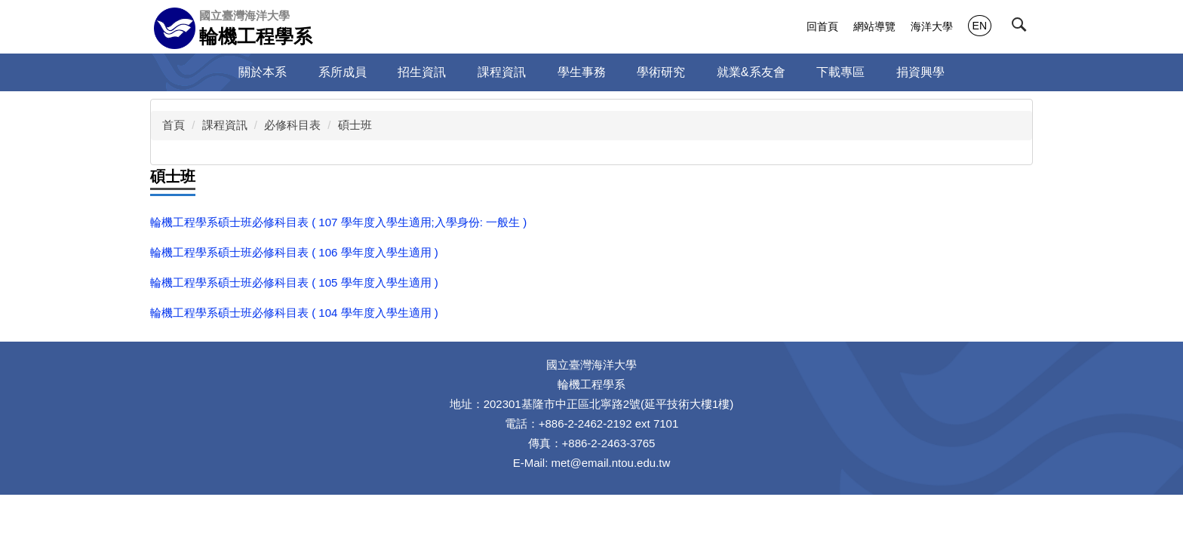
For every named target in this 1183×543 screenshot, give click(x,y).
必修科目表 (292, 124)
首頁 (173, 124)
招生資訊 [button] (422, 72)
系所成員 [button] (342, 72)
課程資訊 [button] (502, 72)
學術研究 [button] (661, 72)
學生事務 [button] (582, 72)
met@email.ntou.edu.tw (611, 462)
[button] (1022, 27)
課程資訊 (224, 124)
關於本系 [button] (262, 72)
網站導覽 (874, 26)
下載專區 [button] (840, 72)
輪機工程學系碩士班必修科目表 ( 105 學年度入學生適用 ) (294, 282)
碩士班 (355, 124)
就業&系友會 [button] (751, 72)
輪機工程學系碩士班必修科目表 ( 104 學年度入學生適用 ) (294, 312)
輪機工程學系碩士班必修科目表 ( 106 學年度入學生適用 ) (294, 252)
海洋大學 (932, 26)
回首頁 (822, 26)
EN (980, 26)
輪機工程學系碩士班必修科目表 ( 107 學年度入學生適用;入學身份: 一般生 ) (338, 222)
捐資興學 (920, 72)
